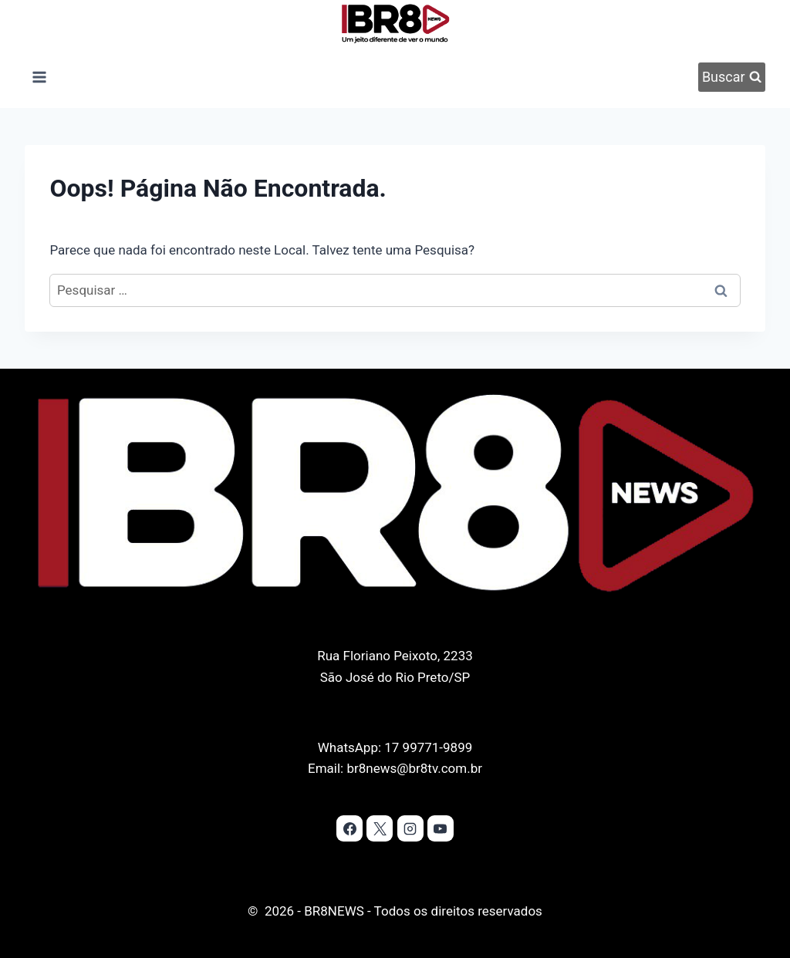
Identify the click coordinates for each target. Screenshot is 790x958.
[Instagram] (410, 828)
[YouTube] (440, 828)
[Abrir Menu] (39, 77)
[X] (379, 828)
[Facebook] (349, 828)
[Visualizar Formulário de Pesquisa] (731, 77)
